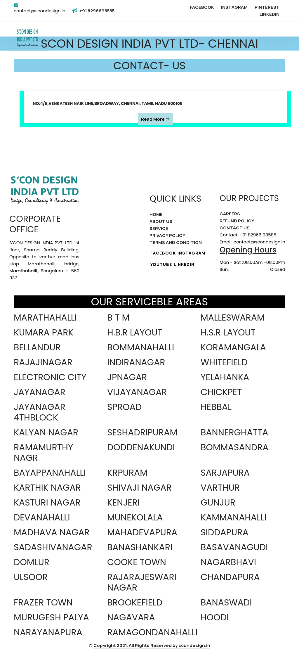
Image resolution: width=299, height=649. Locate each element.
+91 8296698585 (96, 11)
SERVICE (159, 228)
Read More (155, 119)
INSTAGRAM (234, 7)
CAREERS (230, 214)
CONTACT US (235, 228)
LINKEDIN (269, 14)
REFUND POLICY (237, 221)
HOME (156, 214)
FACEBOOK (202, 7)
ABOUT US (161, 221)
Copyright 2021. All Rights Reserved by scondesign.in (151, 645)
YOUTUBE (161, 264)
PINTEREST (267, 7)
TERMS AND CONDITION (176, 242)
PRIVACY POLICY (167, 235)
